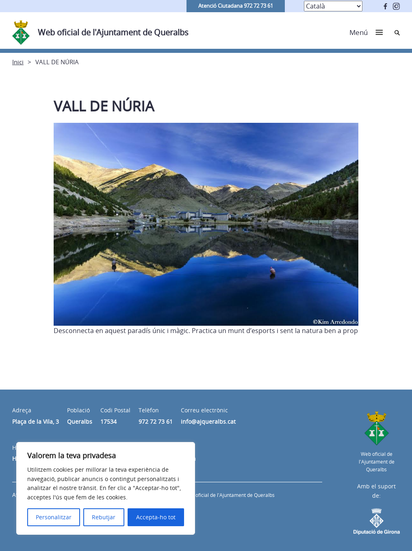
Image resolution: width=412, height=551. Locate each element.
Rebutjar (103, 517)
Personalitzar (54, 517)
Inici (18, 62)
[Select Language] (333, 6)
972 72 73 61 (156, 421)
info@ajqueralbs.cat (208, 421)
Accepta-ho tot (156, 517)
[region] (105, 488)
